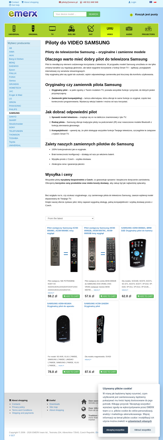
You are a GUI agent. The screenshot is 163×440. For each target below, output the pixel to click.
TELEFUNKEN (16, 131)
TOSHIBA (13, 138)
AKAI (11, 55)
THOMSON (14, 135)
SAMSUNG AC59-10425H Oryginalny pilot (96, 304)
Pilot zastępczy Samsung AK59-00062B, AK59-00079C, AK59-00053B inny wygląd (99, 231)
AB (10, 48)
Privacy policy (18, 407)
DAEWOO (13, 66)
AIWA (11, 52)
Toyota (12, 142)
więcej (51, 293)
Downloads (55, 404)
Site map (54, 407)
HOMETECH (15, 88)
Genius (12, 80)
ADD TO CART (71, 296)
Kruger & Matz (15, 95)
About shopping (57, 410)
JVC (11, 91)
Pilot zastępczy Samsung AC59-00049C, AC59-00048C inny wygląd (62, 231)
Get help (14, 5)
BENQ (12, 62)
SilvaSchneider (16, 124)
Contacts (16, 404)
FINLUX (12, 73)
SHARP (12, 120)
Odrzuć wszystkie (142, 430)
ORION (12, 102)
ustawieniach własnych (140, 421)
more (61, 365)
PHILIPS (13, 109)
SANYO (12, 117)
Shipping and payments (23, 413)
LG (10, 98)
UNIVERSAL (15, 145)
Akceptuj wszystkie (115, 430)
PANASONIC (15, 106)
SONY (12, 127)
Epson (12, 70)
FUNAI (12, 77)
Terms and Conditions (22, 410)
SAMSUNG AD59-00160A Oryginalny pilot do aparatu (60, 304)
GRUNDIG (14, 84)
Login (132, 2)
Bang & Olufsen (16, 59)
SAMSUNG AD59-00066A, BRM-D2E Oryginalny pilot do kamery (137, 229)
